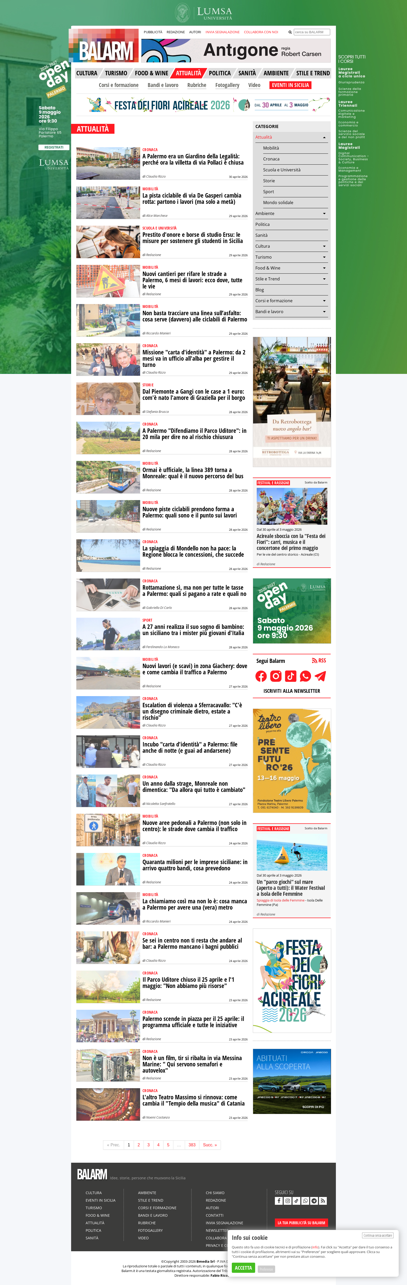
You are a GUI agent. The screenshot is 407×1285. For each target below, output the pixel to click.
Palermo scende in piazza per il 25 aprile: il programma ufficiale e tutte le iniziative (193, 1022)
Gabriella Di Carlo (159, 607)
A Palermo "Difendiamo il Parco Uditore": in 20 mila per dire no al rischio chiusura (195, 434)
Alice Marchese (156, 215)
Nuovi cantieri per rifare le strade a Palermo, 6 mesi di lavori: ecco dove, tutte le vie (192, 280)
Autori (212, 1207)
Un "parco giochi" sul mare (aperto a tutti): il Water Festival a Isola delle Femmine (291, 887)
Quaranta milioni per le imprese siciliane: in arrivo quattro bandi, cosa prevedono (195, 865)
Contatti (214, 1215)
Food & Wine (267, 268)
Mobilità (271, 148)
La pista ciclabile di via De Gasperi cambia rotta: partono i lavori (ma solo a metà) (192, 198)
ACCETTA (243, 1267)
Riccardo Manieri (158, 333)
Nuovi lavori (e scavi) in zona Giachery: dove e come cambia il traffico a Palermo (195, 669)
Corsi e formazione (119, 85)
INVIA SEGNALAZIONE (223, 32)
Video (254, 85)
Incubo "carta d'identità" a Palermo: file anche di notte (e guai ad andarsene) (190, 747)
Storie (269, 181)
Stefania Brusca (157, 411)
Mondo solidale (278, 202)
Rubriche (196, 85)
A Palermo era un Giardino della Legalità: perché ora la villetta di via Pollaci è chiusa (193, 159)
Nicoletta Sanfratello (160, 803)
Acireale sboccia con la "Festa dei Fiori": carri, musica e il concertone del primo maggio (291, 541)
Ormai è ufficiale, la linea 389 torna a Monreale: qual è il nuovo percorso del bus (193, 473)
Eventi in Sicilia (101, 1200)
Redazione (153, 254)
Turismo (263, 257)
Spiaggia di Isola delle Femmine (280, 900)
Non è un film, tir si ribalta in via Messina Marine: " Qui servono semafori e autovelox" (192, 1064)
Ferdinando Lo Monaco (162, 646)
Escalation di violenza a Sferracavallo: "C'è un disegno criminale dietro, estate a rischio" (192, 711)
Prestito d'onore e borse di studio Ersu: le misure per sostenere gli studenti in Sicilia (193, 238)
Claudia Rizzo (156, 176)
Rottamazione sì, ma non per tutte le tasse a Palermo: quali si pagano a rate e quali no (194, 590)
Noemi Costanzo (158, 1117)
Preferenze (266, 1269)
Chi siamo (215, 1192)
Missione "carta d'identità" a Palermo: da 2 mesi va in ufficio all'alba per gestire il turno (194, 358)
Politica (262, 224)
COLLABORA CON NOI (261, 32)
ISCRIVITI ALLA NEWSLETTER (291, 690)
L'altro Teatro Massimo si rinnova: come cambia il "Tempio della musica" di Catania (194, 1100)
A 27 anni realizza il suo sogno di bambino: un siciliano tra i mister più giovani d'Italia (193, 630)
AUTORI (195, 32)
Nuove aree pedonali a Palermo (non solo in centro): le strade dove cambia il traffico (195, 826)
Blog (259, 290)
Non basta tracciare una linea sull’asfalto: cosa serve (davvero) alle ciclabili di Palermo (195, 316)
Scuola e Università (282, 170)
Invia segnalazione (224, 1222)
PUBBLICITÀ (153, 32)
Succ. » (210, 1145)
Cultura (262, 246)
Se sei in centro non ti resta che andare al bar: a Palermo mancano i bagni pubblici (192, 943)
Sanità (261, 235)
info (315, 1247)
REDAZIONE (176, 32)
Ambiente (264, 213)
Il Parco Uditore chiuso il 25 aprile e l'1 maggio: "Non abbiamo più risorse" (188, 982)
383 (192, 1145)
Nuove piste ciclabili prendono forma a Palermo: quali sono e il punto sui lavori (190, 512)
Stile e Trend (267, 279)
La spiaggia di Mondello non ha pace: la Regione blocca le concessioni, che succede (193, 551)
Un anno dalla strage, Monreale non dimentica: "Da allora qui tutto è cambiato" (194, 786)
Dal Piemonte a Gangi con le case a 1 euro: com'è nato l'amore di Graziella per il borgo (194, 394)
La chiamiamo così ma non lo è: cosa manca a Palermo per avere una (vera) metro (195, 904)
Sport (268, 191)
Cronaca (271, 159)
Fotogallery (227, 85)
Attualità (263, 137)
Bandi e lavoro (163, 85)
